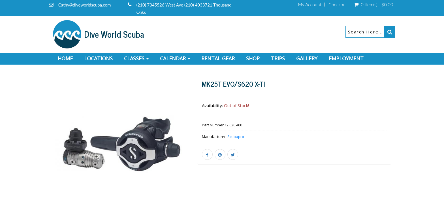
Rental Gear (218, 58)
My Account (309, 5)
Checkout (337, 5)
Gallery (306, 58)
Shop (253, 58)
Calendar (175, 58)
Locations (98, 58)
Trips (278, 58)
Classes (136, 58)
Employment (346, 58)
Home (65, 58)
